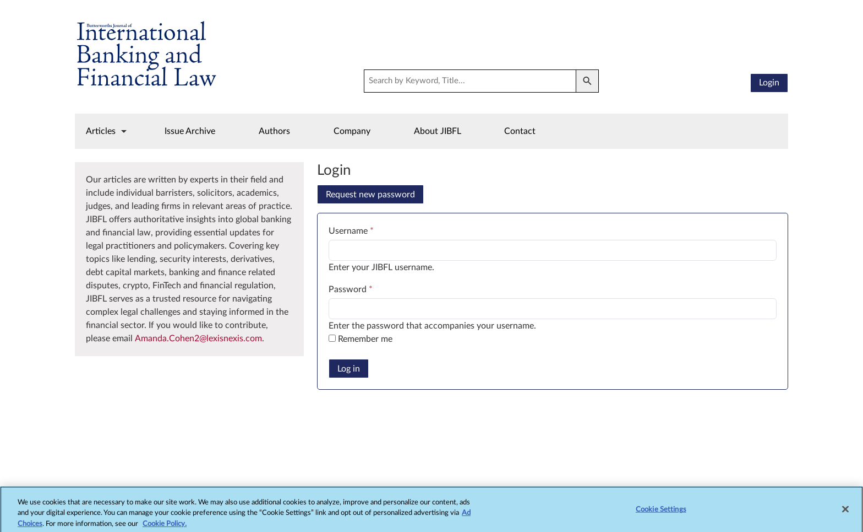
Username (351, 231)
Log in (348, 368)
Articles (101, 131)
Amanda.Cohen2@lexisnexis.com (198, 338)
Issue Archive (190, 131)
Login (769, 82)
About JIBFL (437, 131)
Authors (274, 131)
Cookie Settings (661, 514)
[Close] (845, 514)
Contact (520, 131)
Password (351, 289)
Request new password (370, 194)
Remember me (365, 339)
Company (352, 131)
